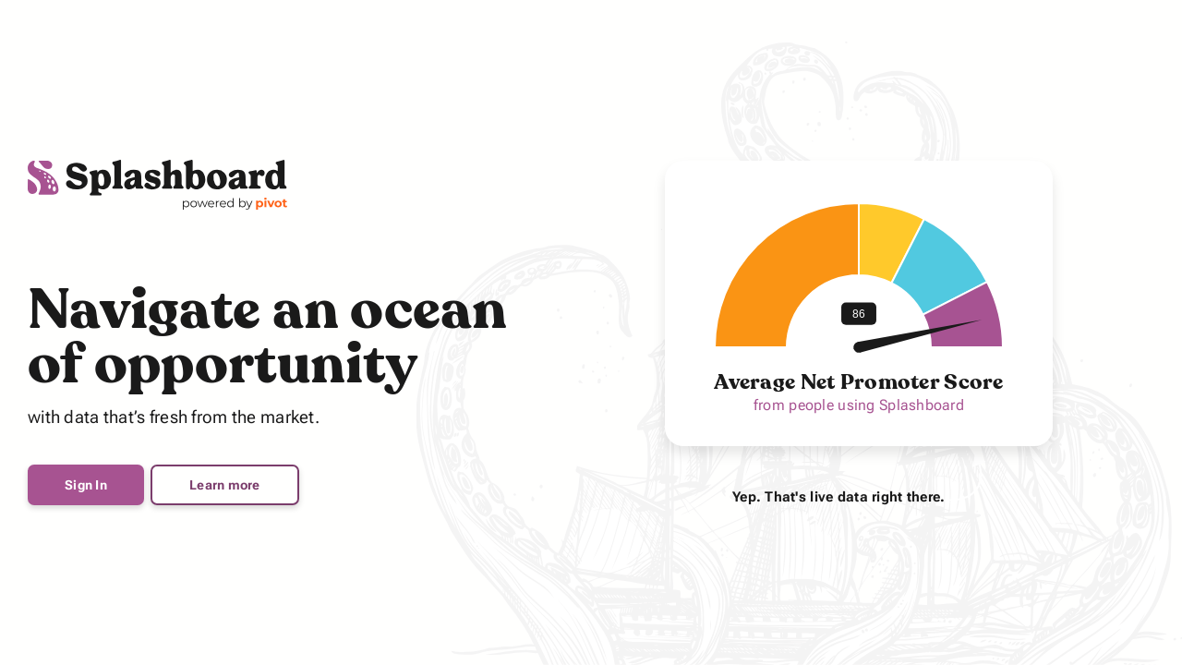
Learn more (224, 485)
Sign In (86, 485)
